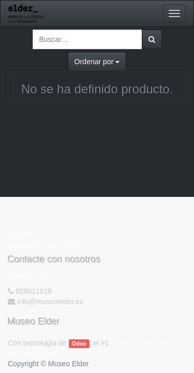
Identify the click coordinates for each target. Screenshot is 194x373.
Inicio (16, 224)
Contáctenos (28, 275)
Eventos (21, 234)
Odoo (79, 343)
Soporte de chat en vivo (46, 244)
